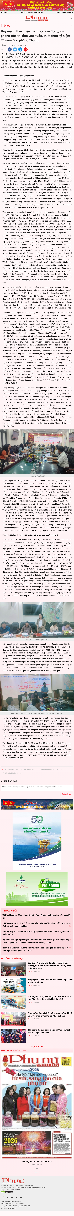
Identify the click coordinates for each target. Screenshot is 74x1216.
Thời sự (5, 25)
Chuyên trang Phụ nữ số (64, 12)
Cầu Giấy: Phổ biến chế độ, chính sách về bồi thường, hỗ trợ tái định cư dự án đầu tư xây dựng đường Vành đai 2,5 (49, 966)
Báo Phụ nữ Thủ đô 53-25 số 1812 (37, 1162)
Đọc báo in (4, 12)
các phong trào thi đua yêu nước (50, 769)
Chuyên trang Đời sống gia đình (32, 12)
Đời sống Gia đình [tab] (19, 1050)
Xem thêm (37, 1172)
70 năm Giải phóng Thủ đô (12, 773)
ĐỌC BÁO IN (37, 1046)
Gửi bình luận (66, 794)
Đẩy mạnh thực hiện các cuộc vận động (19, 769)
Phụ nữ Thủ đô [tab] (6, 1050)
